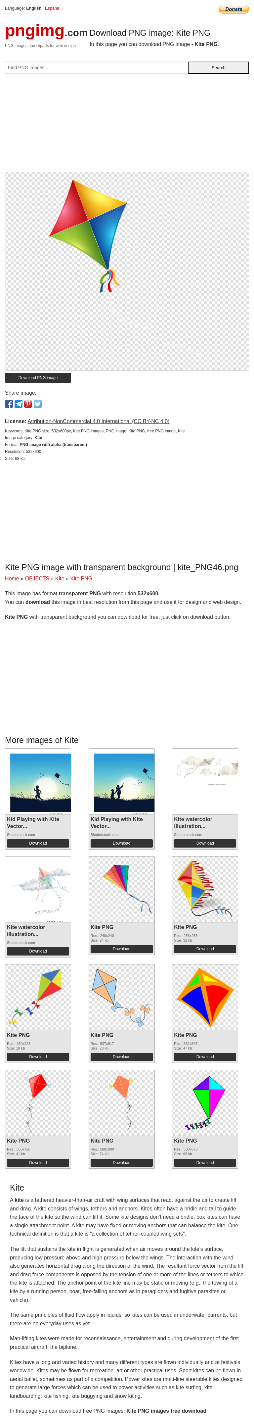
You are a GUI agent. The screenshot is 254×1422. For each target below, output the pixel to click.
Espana (52, 8)
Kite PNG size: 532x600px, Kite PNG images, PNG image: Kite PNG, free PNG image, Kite (104, 431)
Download (38, 843)
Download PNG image (38, 377)
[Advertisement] (127, 125)
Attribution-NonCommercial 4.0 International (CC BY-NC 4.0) (98, 421)
